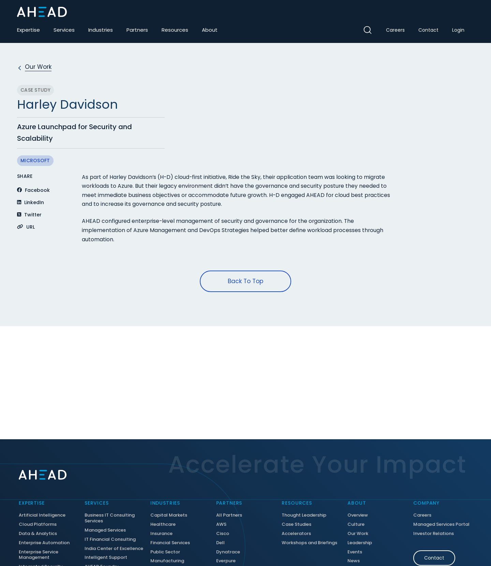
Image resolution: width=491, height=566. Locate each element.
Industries (100, 29)
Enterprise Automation (44, 543)
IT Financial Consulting (110, 539)
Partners (137, 29)
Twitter (29, 214)
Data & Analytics (38, 534)
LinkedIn (30, 202)
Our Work (357, 534)
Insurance (161, 534)
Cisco (222, 534)
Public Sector (165, 552)
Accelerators (296, 534)
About (210, 29)
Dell (220, 543)
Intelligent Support (106, 558)
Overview (357, 515)
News (353, 561)
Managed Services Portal (441, 524)
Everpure (226, 561)
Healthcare (163, 524)
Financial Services (170, 543)
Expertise (28, 29)
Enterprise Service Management (38, 555)
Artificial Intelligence (42, 515)
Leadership (359, 543)
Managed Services (105, 530)
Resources (175, 29)
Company (426, 503)
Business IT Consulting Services (110, 518)
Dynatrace (228, 552)
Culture (355, 524)
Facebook (33, 190)
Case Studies (296, 524)
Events (354, 552)
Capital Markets (168, 515)
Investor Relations (433, 534)
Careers (395, 30)
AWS (221, 524)
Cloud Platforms (38, 524)
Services (64, 29)
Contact (428, 30)
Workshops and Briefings (309, 543)
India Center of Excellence (114, 549)
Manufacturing (167, 561)
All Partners (229, 515)
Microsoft (35, 160)
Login (458, 30)
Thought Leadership (304, 515)
